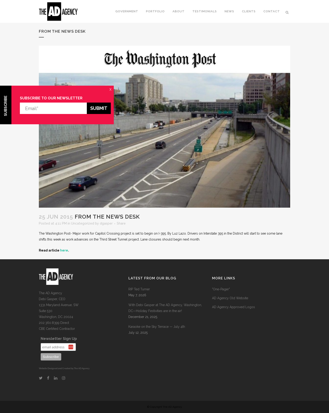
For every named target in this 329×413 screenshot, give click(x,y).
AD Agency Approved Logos (233, 307)
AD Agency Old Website (230, 298)
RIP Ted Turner (139, 289)
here (64, 250)
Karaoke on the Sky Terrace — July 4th (156, 326)
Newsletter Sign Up (59, 338)
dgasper (106, 223)
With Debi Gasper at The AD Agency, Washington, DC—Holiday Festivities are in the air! (165, 308)
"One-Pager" (221, 289)
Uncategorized (82, 223)
